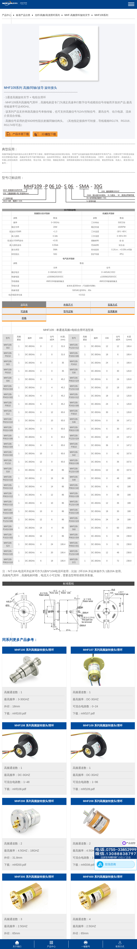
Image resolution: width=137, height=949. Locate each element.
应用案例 (112, 311)
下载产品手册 (17, 134)
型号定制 (68, 311)
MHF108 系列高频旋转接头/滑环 (34, 725)
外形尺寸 (68, 304)
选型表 (24, 304)
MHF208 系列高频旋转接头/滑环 (102, 801)
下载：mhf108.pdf (15, 789)
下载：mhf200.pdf (15, 864)
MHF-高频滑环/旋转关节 (77, 15)
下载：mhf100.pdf (15, 713)
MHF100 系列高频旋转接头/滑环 (34, 649)
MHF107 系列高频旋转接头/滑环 (102, 649)
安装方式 (112, 304)
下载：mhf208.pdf (84, 864)
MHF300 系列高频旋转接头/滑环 (34, 876)
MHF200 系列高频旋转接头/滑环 (34, 801)
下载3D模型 (45, 134)
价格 (24, 318)
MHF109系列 (101, 15)
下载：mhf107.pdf (84, 713)
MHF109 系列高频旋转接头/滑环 (102, 725)
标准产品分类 (23, 15)
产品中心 (6, 15)
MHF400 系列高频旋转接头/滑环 (102, 876)
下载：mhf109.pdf (84, 789)
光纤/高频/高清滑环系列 (47, 15)
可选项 (24, 311)
